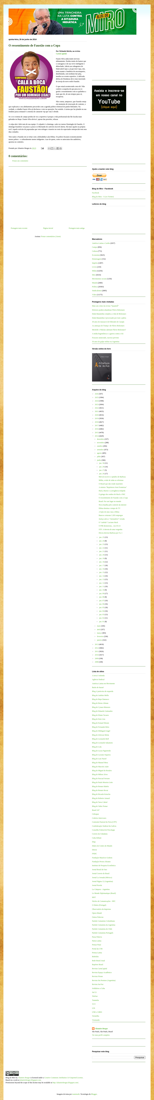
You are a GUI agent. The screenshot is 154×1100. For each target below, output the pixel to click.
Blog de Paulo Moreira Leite (102, 782)
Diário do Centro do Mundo (102, 846)
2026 (97, 394)
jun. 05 (102, 607)
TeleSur (95, 996)
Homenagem (96, 259)
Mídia (94, 271)
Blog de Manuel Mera (100, 763)
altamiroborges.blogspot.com (30, 1080)
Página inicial (48, 228)
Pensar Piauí (96, 945)
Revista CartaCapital (99, 969)
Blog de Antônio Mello (100, 695)
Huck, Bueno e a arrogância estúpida (112, 491)
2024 (97, 401)
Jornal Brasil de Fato (99, 870)
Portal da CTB (97, 949)
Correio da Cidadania (100, 834)
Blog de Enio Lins (98, 719)
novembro (101, 443)
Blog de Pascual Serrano (101, 778)
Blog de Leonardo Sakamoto (102, 743)
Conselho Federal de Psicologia (103, 830)
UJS (93, 1008)
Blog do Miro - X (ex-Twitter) (103, 197)
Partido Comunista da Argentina (103, 925)
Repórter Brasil (97, 964)
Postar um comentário (20, 161)
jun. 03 (102, 614)
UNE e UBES (97, 1012)
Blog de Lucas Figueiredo (101, 751)
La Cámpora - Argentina (101, 889)
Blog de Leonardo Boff (100, 739)
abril (99, 629)
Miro (94, 275)
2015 (97, 432)
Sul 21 (94, 992)
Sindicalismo (97, 291)
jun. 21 (102, 551)
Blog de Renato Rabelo (100, 786)
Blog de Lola (97, 747)
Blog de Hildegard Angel (101, 731)
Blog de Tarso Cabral (99, 802)
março (99, 633)
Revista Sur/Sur (97, 984)
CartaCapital (61, 54)
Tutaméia (95, 1000)
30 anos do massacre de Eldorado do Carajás (108, 322)
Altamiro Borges (101, 1029)
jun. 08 (102, 597)
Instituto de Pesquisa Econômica (104, 865)
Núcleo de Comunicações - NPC (104, 901)
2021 (97, 411)
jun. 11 (102, 586)
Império (95, 263)
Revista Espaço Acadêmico (102, 972)
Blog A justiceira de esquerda (102, 691)
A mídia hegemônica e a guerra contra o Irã (107, 334)
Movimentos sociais (99, 279)
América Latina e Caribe (101, 243)
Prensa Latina (97, 953)
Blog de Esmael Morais (100, 723)
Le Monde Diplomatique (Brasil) (104, 893)
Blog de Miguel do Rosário (102, 770)
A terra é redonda (98, 676)
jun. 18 (102, 562)
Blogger (94, 1094)
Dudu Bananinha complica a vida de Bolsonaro (109, 314)
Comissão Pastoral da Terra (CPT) (104, 822)
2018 (97, 422)
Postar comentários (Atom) (51, 236)
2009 (97, 658)
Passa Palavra (97, 937)
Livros (94, 267)
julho (99, 456)
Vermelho (95, 1016)
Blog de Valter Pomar (100, 806)
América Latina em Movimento (103, 683)
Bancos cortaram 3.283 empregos (111, 515)
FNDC (94, 854)
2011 (97, 651)
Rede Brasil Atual (98, 961)
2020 (97, 415)
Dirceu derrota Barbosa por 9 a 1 (110, 533)
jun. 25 (102, 537)
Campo (94, 247)
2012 (97, 648)
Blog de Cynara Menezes (101, 707)
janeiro (99, 640)
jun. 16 (102, 569)
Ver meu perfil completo (101, 1035)
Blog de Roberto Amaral (101, 798)
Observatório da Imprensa (101, 909)
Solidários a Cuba (98, 988)
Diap (93, 842)
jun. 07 (102, 601)
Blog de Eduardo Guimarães (102, 711)
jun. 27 (102, 470)
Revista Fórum (97, 976)
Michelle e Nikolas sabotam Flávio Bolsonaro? (109, 330)
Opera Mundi (97, 913)
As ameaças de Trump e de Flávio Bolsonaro (108, 326)
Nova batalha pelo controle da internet (112, 505)
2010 (97, 655)
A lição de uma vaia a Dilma (109, 512)
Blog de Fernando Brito (100, 727)
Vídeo (94, 295)
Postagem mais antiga (77, 228)
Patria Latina (96, 941)
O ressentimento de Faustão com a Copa (113, 498)
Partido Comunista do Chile (102, 929)
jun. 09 (102, 593)
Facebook (95, 193)
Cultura (94, 251)
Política (95, 287)
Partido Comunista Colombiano (103, 921)
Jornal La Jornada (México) (102, 877)
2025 (97, 397)
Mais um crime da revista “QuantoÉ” (105, 306)
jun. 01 (102, 622)
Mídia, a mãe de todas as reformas (111, 480)
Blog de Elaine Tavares (100, 715)
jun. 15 (102, 572)
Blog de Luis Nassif (99, 759)
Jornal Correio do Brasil (100, 873)
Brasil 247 (96, 810)
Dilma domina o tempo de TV (109, 508)
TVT (93, 1004)
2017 (97, 425)
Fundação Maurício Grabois (102, 858)
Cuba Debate (96, 838)
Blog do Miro (10, 1078)
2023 (97, 404)
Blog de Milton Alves (100, 774)
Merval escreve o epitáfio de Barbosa (112, 477)
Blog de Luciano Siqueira (101, 755)
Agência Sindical (98, 679)
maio (99, 626)
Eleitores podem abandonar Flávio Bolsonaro (108, 310)
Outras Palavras (97, 917)
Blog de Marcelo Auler (100, 767)
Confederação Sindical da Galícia (104, 826)
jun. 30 (102, 463)
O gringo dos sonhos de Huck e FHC (112, 494)
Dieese (94, 850)
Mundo (94, 283)
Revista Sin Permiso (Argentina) (104, 980)
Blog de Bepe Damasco (100, 699)
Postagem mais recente (19, 228)
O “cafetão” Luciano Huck (108, 522)
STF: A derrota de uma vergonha (110, 529)
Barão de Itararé (98, 687)
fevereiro (100, 636)
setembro (100, 450)
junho (99, 460)
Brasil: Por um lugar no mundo (110, 501)
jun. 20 (102, 555)
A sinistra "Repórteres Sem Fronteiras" (113, 487)
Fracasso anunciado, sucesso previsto (105, 338)
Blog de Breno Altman (100, 703)
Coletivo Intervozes (99, 818)
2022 (97, 408)
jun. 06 (102, 604)
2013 (97, 644)
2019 (97, 418)
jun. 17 (102, 565)
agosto (99, 453)
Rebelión (95, 957)
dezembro (101, 439)
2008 (97, 662)
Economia (95, 255)
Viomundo (96, 1020)
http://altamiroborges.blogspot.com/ (66, 1083)
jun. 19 (102, 558)
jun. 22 (102, 548)
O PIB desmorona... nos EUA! (110, 526)
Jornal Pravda (97, 885)
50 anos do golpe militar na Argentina (105, 342)
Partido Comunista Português (102, 933)
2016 (97, 429)
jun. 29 (102, 467)
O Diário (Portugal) (99, 905)
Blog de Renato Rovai (100, 790)
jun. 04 (102, 611)
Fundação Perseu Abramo (101, 862)
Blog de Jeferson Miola (100, 735)
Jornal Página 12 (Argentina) (102, 881)
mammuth (76, 1094)
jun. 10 (102, 590)
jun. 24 (102, 541)
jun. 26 (102, 474)
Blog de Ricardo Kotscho (101, 794)
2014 (97, 436)
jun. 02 (102, 618)
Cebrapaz (95, 814)
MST (94, 897)
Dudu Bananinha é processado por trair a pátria (109, 318)
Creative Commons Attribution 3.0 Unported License (63, 1078)
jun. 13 (102, 579)
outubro (100, 446)
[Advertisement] (48, 196)
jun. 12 (102, 583)
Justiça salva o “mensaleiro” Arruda (112, 519)
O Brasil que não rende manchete (111, 484)
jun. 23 (102, 544)
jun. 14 (102, 576)
